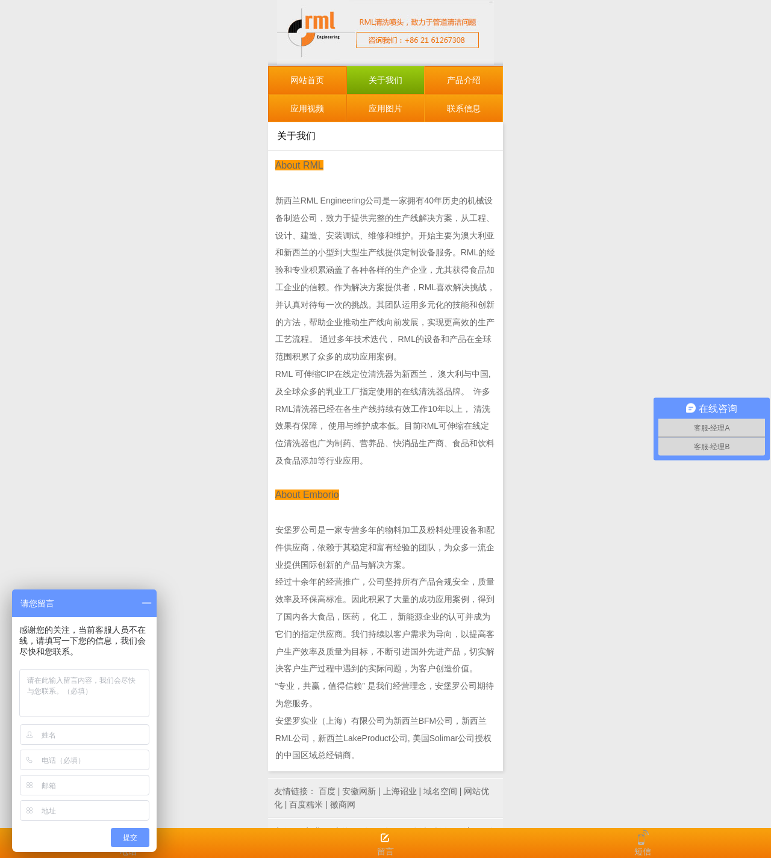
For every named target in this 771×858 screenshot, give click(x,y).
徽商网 (342, 804)
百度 (327, 791)
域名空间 (440, 791)
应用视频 (307, 108)
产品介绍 (464, 80)
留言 (385, 843)
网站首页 (307, 80)
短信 (642, 843)
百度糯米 (306, 804)
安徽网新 (359, 791)
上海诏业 (400, 791)
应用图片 (385, 108)
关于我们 (385, 80)
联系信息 (464, 108)
